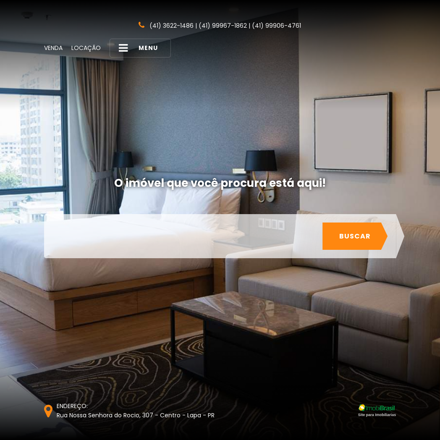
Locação (86, 48)
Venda (53, 48)
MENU (138, 48)
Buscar (355, 236)
